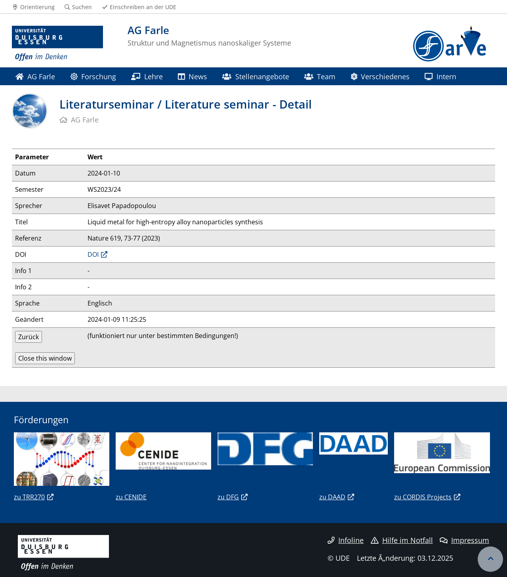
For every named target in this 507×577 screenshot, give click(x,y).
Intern (440, 76)
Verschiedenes (380, 76)
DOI (93, 254)
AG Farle (35, 76)
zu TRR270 (29, 497)
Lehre (146, 76)
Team (319, 76)
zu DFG (228, 497)
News (192, 76)
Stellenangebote (255, 76)
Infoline (346, 540)
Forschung (93, 76)
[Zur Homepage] (57, 43)
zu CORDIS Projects (423, 497)
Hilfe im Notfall (402, 540)
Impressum (464, 540)
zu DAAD (332, 497)
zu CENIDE (131, 497)
